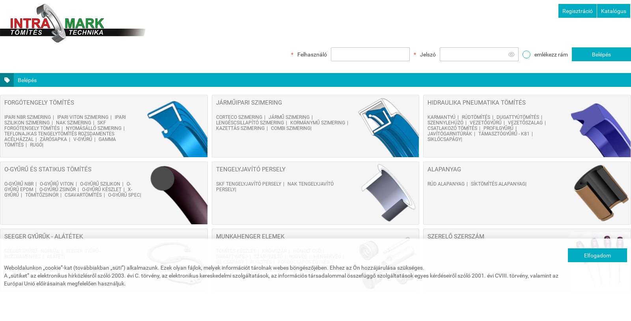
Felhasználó (312, 54)
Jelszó (428, 54)
